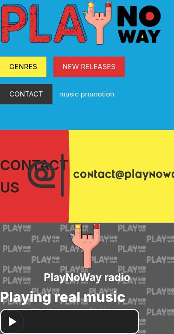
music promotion (86, 94)
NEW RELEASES (89, 66)
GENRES (23, 66)
